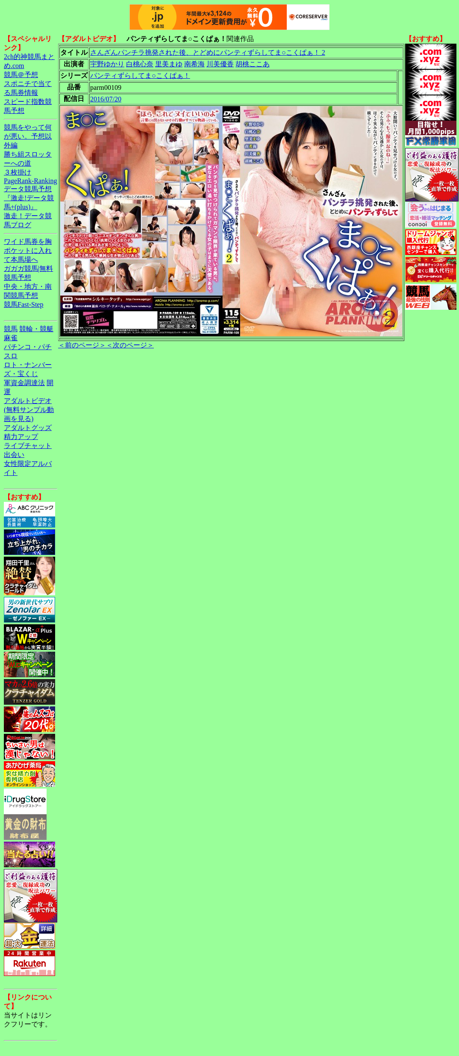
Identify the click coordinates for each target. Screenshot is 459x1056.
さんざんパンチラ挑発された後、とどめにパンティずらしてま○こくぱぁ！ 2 (207, 52)
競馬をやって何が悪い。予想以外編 (28, 136)
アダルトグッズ (28, 427)
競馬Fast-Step (23, 304)
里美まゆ (168, 64)
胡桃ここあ (252, 64)
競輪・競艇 (36, 328)
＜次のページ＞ (130, 345)
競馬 (11, 328)
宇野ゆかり (107, 64)
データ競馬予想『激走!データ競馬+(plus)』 (29, 198)
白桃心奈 (139, 64)
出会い (14, 454)
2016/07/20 (105, 99)
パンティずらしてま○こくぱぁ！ (140, 75)
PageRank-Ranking (30, 180)
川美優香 (220, 64)
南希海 (194, 64)
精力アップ (21, 436)
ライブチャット (28, 445)
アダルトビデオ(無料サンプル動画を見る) (29, 409)
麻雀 (11, 337)
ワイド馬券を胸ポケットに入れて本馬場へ (28, 250)
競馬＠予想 (21, 74)
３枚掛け (17, 172)
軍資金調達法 (24, 382)
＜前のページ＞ (82, 345)
